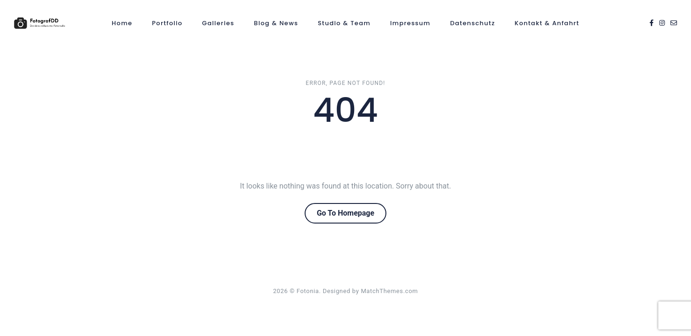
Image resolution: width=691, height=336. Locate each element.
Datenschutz (472, 23)
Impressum (410, 23)
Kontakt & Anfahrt (547, 23)
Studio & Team (344, 23)
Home (122, 23)
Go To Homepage (345, 213)
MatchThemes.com (389, 290)
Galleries (218, 23)
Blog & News (276, 23)
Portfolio (167, 23)
